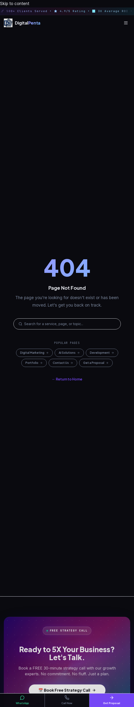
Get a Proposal (96, 363)
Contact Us (63, 363)
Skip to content (14, 3)
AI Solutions (69, 352)
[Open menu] (126, 23)
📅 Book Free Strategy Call (67, 691)
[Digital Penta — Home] (22, 23)
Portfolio (34, 363)
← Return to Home (67, 379)
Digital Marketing (34, 352)
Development (102, 352)
